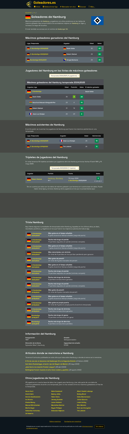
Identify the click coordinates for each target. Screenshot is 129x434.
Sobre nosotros (55, 421)
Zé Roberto (29, 413)
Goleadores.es (44, 2)
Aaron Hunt (29, 391)
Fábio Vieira (55, 397)
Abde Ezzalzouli (56, 391)
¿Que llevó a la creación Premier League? (40, 367)
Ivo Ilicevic (29, 399)
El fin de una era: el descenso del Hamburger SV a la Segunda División (50, 361)
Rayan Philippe (56, 408)
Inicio (37, 7)
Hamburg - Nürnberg (55, 178)
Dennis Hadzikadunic (32, 397)
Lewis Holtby (81, 402)
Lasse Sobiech (56, 402)
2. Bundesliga (39, 48)
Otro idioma (99, 426)
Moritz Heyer (30, 408)
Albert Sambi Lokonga (85, 391)
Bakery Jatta (55, 394)
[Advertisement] (64, 205)
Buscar (82, 7)
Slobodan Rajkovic (57, 411)
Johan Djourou (82, 399)
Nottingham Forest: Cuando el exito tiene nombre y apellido (47, 370)
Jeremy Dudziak (57, 399)
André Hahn (29, 394)
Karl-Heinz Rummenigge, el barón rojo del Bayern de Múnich (46, 364)
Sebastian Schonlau (32, 411)
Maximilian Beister (57, 405)
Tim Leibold (81, 411)
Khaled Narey (30, 402)
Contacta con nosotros (72, 421)
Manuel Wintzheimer (32, 405)
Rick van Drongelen (84, 408)
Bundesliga (38, 60)
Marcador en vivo (68, 7)
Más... (91, 7)
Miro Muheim (81, 405)
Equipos (28, 13)
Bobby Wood (81, 394)
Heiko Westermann (83, 397)
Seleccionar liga (50, 7)
